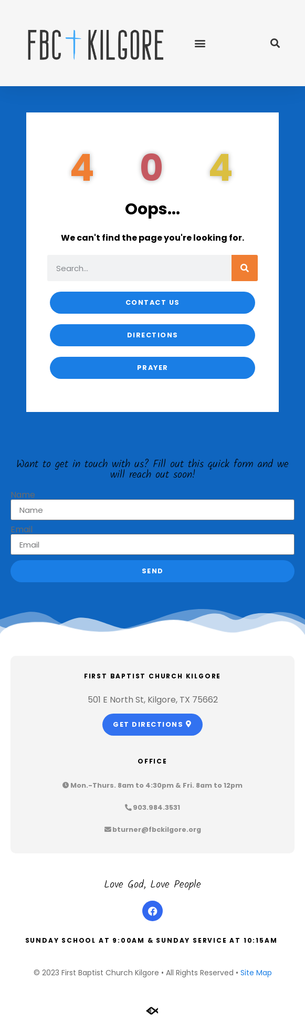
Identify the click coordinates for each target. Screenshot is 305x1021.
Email (21, 529)
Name (22, 495)
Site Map (256, 972)
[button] (200, 43)
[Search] (245, 268)
